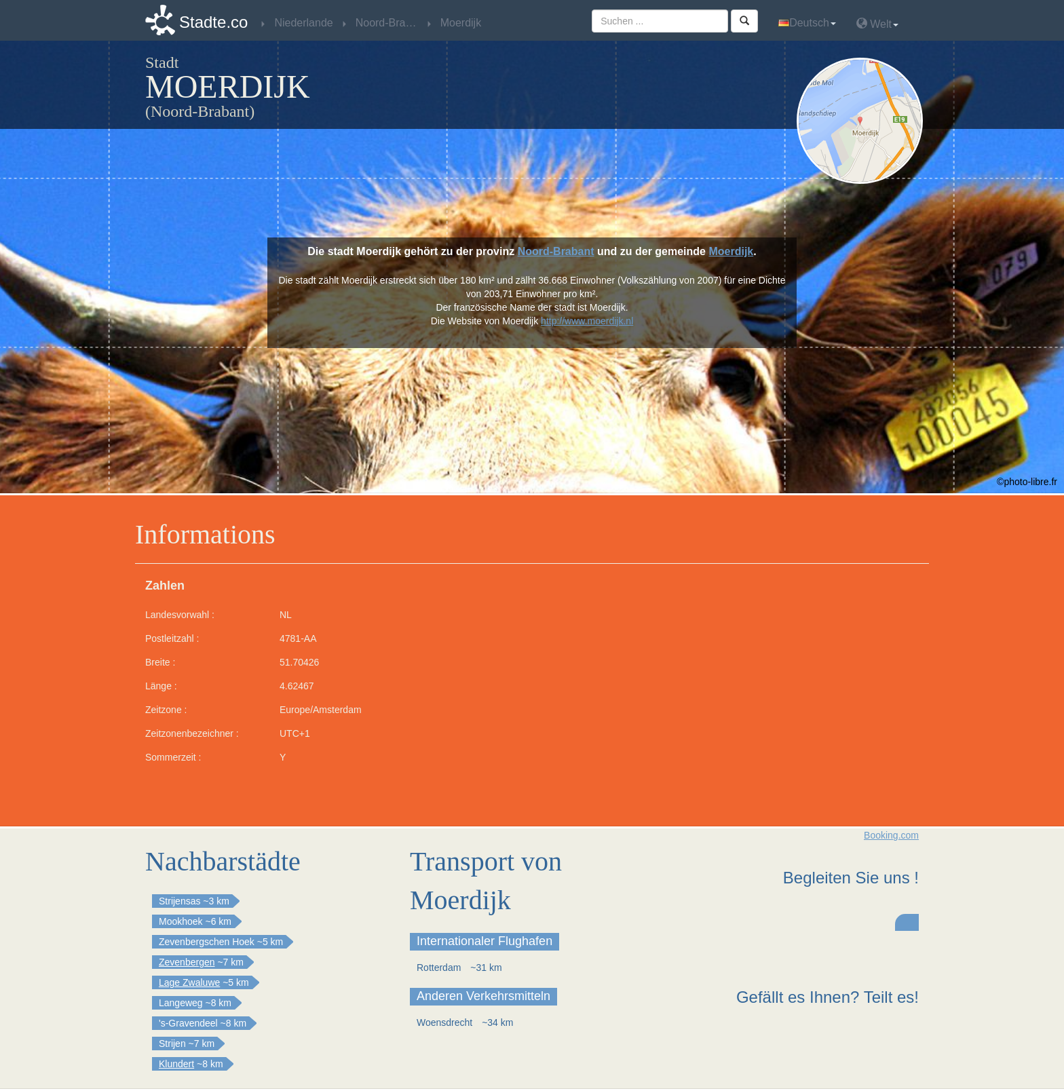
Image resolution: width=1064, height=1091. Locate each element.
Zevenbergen (187, 962)
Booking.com (891, 835)
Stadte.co (213, 22)
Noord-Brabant (556, 251)
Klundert (176, 1063)
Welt (877, 23)
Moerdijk (730, 251)
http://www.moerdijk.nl (587, 320)
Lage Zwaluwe (189, 982)
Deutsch (807, 22)
